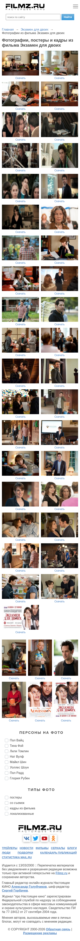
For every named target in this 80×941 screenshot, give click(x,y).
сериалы (58, 848)
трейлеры (9, 848)
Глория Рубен (20, 778)
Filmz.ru (61, 873)
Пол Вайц (17, 740)
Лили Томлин (19, 751)
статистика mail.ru (17, 857)
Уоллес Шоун (19, 767)
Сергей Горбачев (15, 890)
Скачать (20, 78)
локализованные (22, 813)
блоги (72, 848)
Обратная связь (58, 929)
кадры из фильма (22, 808)
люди (6, 852)
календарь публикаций (58, 852)
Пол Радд (17, 772)
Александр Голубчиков (29, 886)
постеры (16, 797)
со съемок (17, 802)
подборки (25, 852)
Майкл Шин (18, 762)
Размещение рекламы (40, 933)
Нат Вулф (17, 756)
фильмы (42, 848)
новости (26, 848)
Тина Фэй (16, 745)
